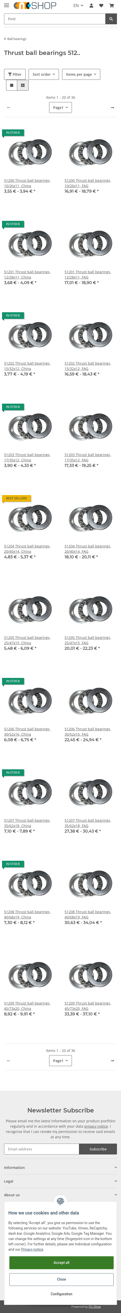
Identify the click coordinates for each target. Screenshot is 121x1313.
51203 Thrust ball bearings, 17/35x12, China (27, 457)
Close (61, 1279)
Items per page (79, 74)
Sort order (42, 74)
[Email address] (41, 1149)
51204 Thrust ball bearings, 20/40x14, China (27, 549)
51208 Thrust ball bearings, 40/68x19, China (27, 914)
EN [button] (76, 5)
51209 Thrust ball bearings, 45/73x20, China (27, 1006)
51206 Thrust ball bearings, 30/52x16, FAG (88, 732)
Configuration (61, 1294)
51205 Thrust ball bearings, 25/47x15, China (27, 640)
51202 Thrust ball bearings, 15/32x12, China (27, 366)
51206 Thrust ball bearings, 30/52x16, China (27, 732)
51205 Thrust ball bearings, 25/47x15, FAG (88, 640)
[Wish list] (101, 6)
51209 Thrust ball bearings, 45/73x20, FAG (88, 1006)
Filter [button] (15, 74)
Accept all (61, 1263)
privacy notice (96, 1126)
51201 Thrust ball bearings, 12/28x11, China (27, 274)
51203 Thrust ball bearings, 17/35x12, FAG (88, 457)
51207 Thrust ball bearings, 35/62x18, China (27, 823)
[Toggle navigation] (6, 3)
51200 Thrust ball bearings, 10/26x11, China (27, 183)
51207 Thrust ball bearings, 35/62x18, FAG (88, 823)
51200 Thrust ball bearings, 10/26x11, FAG (88, 183)
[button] (91, 6)
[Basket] (111, 6)
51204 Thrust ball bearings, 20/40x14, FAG (88, 549)
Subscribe (98, 1149)
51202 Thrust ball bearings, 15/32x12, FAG (88, 366)
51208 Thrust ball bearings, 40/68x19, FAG (88, 914)
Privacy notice (32, 1249)
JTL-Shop (95, 1306)
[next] (112, 107)
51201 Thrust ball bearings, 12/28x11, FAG (88, 274)
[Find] (55, 18)
